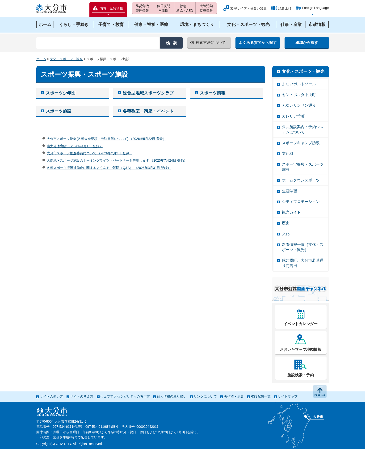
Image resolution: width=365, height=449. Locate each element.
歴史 (285, 223)
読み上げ (285, 8)
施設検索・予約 (300, 375)
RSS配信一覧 (261, 396)
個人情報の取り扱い (172, 396)
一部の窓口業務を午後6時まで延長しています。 (72, 437)
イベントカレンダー (301, 324)
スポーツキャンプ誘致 (301, 143)
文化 (285, 234)
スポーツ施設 (58, 111)
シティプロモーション (301, 202)
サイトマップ (288, 396)
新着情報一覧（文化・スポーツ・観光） (302, 247)
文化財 (287, 153)
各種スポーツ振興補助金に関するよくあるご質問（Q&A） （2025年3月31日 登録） (109, 168)
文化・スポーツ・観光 (66, 59)
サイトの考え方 (81, 396)
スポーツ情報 (212, 93)
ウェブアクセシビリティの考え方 (125, 396)
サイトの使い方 (51, 396)
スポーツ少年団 (61, 93)
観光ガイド (291, 212)
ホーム (41, 59)
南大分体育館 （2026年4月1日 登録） (75, 146)
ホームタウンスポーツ (301, 180)
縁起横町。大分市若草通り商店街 (302, 263)
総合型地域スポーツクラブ (148, 93)
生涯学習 (289, 191)
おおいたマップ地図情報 (300, 350)
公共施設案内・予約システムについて (302, 129)
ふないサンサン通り (299, 105)
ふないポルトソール (299, 84)
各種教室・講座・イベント (148, 111)
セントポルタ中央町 (299, 95)
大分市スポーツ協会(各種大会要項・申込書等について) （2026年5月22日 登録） (106, 139)
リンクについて (205, 396)
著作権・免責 (234, 396)
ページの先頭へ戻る (320, 391)
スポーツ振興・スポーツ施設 (302, 167)
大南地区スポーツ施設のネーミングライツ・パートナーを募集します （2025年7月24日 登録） (117, 160)
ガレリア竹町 (293, 116)
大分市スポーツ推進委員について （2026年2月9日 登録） (89, 153)
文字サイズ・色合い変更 (248, 8)
